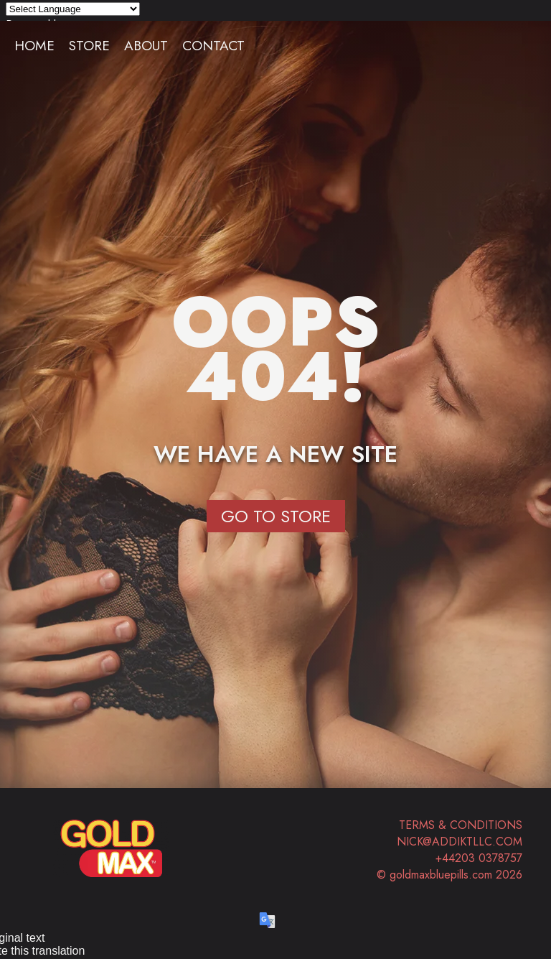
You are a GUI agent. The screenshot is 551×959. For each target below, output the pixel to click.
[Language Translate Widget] (73, 9)
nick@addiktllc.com (459, 841)
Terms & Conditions (460, 825)
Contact (213, 45)
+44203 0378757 (478, 858)
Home (34, 45)
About (146, 45)
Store (89, 45)
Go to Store (276, 516)
